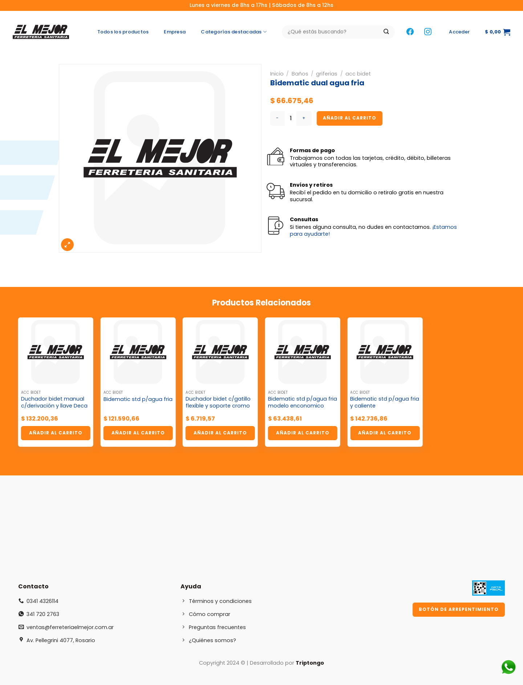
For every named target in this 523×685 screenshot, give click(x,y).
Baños (300, 73)
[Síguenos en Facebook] (410, 32)
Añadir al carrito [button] (55, 433)
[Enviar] (386, 32)
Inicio (277, 73)
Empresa (175, 31)
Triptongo (310, 662)
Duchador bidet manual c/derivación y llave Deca (54, 402)
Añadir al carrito (349, 118)
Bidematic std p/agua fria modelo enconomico (302, 402)
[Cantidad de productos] (290, 118)
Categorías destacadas (234, 32)
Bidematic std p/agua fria (138, 399)
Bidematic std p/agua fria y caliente (384, 402)
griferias (326, 73)
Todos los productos (123, 31)
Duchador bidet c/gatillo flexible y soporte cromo (218, 402)
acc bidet (358, 73)
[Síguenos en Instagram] (427, 32)
